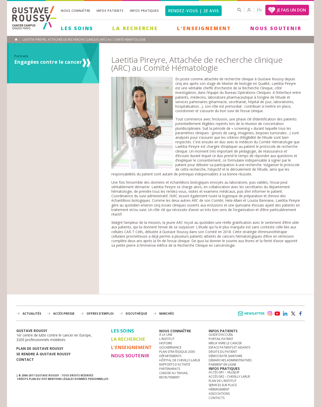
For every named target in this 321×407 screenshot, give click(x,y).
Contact (25, 359)
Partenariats (169, 369)
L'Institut (166, 339)
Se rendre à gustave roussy (43, 354)
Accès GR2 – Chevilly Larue (229, 376)
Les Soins (77, 28)
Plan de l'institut (222, 381)
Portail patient (221, 339)
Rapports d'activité (174, 364)
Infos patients (110, 11)
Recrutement (169, 377)
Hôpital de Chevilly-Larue (179, 360)
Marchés (166, 313)
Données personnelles (91, 379)
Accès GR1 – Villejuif (224, 372)
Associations (219, 393)
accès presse (63, 313)
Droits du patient (223, 352)
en (259, 10)
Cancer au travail (173, 373)
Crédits (22, 379)
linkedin (285, 313)
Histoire (165, 343)
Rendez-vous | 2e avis (193, 11)
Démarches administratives (230, 360)
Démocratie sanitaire (225, 356)
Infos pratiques (144, 11)
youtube (277, 313)
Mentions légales (61, 379)
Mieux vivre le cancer (225, 343)
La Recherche (135, 28)
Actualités (32, 313)
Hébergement (219, 389)
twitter (293, 313)
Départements (170, 356)
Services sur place (223, 385)
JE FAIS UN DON (291, 10)
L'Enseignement (204, 28)
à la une (165, 334)
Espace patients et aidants (229, 347)
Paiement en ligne (222, 364)
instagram (269, 313)
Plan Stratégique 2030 (177, 352)
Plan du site (38, 379)
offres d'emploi (100, 313)
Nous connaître (75, 11)
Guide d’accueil (221, 334)
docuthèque (136, 313)
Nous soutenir (275, 28)
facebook (300, 313)
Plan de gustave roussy (39, 348)
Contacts (216, 398)
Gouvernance (170, 347)
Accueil (16, 39)
